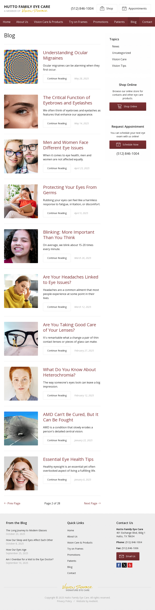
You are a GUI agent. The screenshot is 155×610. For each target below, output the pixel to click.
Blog (134, 22)
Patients (119, 22)
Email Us (127, 556)
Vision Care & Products (48, 22)
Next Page (92, 503)
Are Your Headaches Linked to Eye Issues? (70, 279)
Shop (106, 8)
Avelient (93, 601)
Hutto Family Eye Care (77, 597)
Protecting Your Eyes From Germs (70, 190)
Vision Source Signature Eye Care (77, 587)
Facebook (118, 565)
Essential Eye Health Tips (68, 459)
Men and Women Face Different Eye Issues (65, 145)
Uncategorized (121, 53)
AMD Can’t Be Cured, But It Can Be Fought (70, 417)
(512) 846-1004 (82, 8)
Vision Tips (119, 66)
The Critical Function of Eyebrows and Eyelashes (67, 100)
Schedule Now (127, 144)
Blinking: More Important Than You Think (68, 235)
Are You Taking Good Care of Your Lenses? (69, 327)
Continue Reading (57, 78)
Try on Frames (78, 22)
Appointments (134, 8)
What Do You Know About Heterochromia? (69, 372)
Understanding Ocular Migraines (65, 55)
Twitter (124, 565)
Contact (147, 22)
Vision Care (119, 59)
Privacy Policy (64, 601)
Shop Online (127, 106)
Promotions (100, 22)
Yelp (130, 565)
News (115, 46)
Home (7, 22)
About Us (22, 22)
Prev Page (12, 503)
